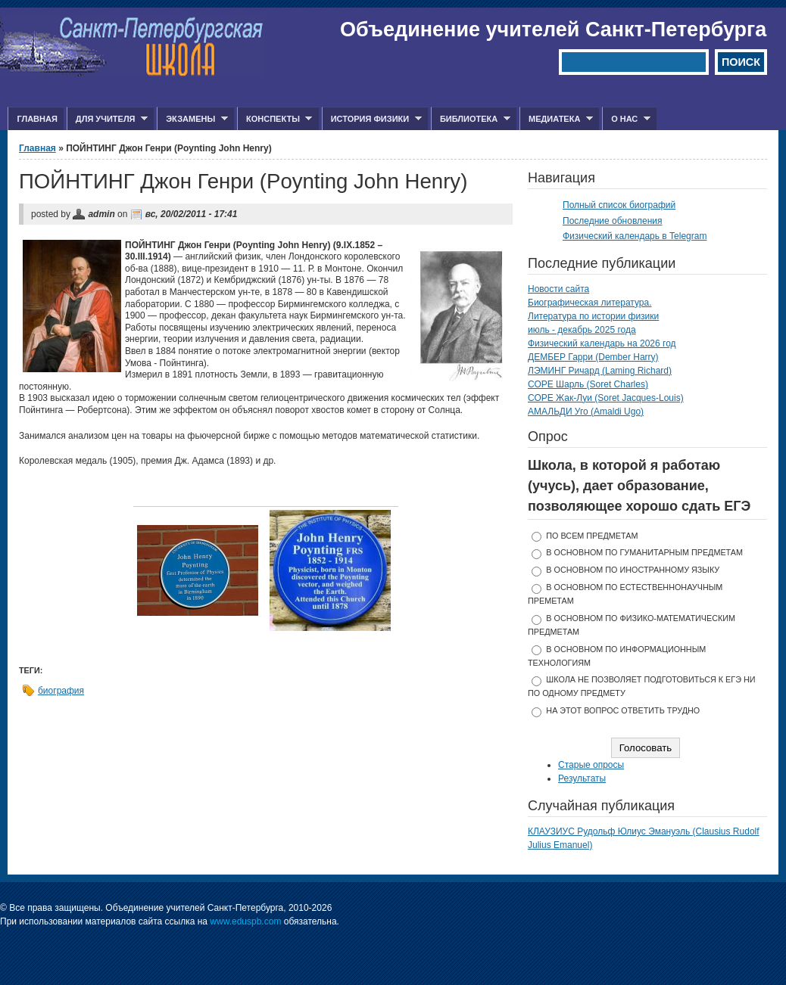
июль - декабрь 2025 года (582, 330)
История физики (372, 119)
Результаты (582, 778)
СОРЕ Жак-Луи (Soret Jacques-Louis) (606, 398)
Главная (37, 118)
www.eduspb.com (245, 921)
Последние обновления (613, 221)
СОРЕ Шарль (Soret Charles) (588, 384)
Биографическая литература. (590, 302)
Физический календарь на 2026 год (602, 343)
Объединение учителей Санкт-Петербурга (553, 29)
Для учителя (107, 119)
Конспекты (274, 119)
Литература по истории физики (593, 316)
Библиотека (470, 119)
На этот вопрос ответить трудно (623, 710)
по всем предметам (592, 535)
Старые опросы (591, 765)
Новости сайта (558, 289)
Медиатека (556, 119)
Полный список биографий (619, 205)
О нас (626, 119)
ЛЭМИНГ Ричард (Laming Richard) (600, 370)
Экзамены (192, 119)
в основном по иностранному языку (632, 569)
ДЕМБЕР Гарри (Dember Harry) (593, 357)
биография (61, 690)
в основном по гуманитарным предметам (644, 552)
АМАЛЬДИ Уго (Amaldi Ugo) (586, 411)
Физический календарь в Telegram (634, 236)
